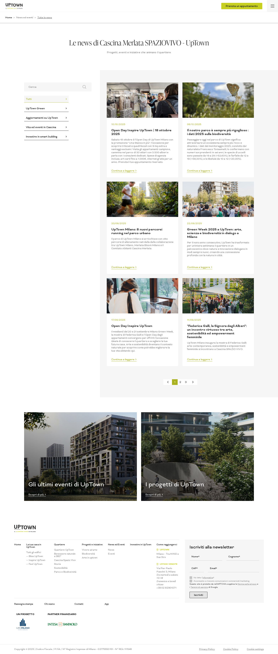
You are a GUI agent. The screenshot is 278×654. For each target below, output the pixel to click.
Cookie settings (255, 649)
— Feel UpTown (34, 564)
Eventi (111, 554)
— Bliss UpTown (34, 556)
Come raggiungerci (167, 544)
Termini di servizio (199, 587)
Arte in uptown (89, 557)
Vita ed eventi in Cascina (41, 127)
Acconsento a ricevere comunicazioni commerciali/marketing (221, 581)
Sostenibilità (60, 568)
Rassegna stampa (23, 603)
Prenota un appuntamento (242, 6)
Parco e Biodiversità (65, 572)
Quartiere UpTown (64, 550)
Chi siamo (49, 603)
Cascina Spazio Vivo (65, 560)
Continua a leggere (122, 170)
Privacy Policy (207, 649)
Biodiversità (88, 554)
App (107, 603)
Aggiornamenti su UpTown (42, 118)
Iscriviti (198, 595)
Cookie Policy (230, 649)
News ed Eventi (116, 544)
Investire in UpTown (140, 544)
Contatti (78, 603)
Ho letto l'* (204, 577)
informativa (208, 577)
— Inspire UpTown (35, 560)
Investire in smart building (41, 136)
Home (8, 17)
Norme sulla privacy (247, 584)
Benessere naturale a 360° (65, 555)
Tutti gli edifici (33, 552)
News (111, 550)
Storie (57, 564)
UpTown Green (35, 108)
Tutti (29, 99)
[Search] (51, 87)
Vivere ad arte (89, 550)
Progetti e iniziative (92, 544)
